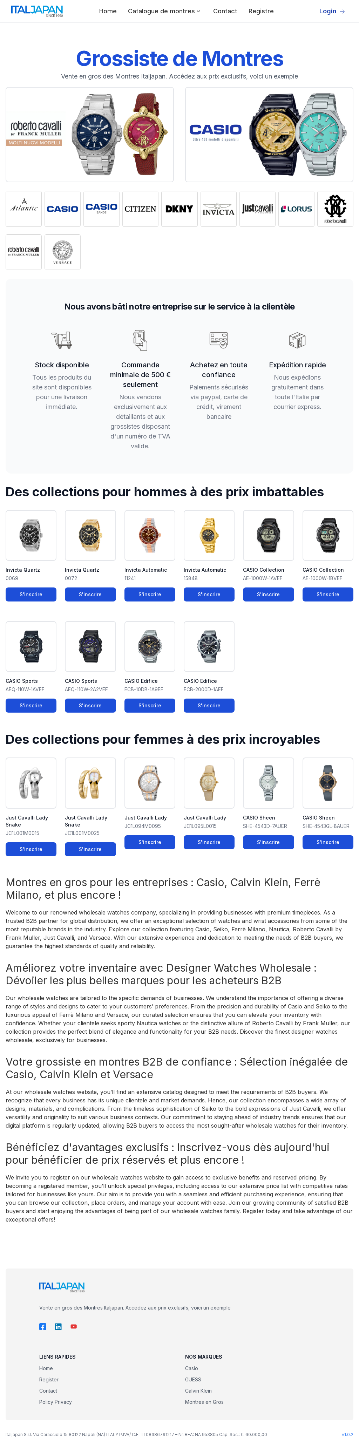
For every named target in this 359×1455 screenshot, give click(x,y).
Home (108, 11)
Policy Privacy (55, 1402)
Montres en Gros (204, 1402)
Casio (191, 1368)
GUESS (193, 1379)
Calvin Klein (198, 1391)
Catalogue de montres (165, 11)
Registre (261, 11)
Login (332, 11)
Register (49, 1379)
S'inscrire (31, 594)
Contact (225, 11)
